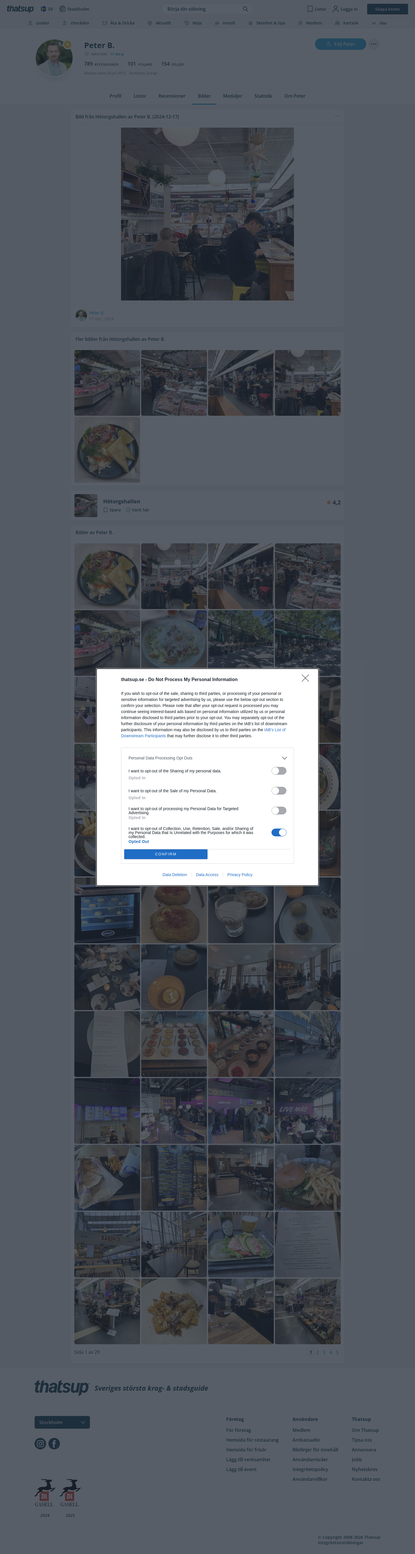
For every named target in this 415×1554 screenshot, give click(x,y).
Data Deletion (175, 874)
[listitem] (207, 758)
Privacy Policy (239, 874)
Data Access (207, 874)
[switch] (278, 771)
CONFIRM (166, 854)
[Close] (307, 679)
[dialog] (207, 777)
